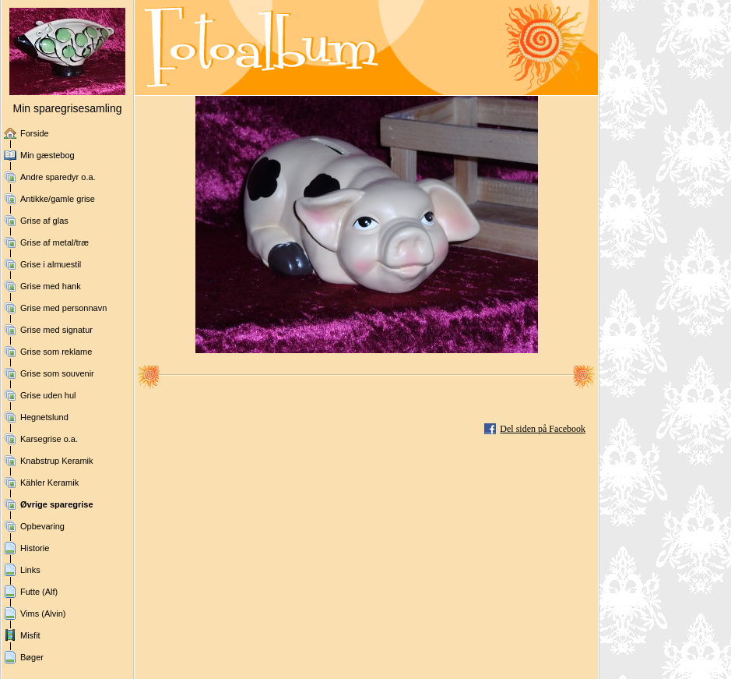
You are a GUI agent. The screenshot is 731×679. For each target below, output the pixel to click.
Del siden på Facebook (542, 428)
